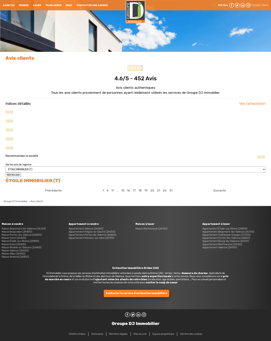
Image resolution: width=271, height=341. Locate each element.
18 (140, 190)
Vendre (24, 5)
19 (146, 190)
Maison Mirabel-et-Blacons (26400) (21, 247)
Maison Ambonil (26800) (15, 256)
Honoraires (97, 334)
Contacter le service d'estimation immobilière (136, 293)
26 (165, 190)
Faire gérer (53, 5)
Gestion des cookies (191, 334)
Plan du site (140, 334)
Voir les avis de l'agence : (19, 164)
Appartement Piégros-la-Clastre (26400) (92, 231)
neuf (69, 5)
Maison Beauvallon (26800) (17, 231)
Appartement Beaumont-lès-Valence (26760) (228, 231)
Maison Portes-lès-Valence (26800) (22, 234)
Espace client (260, 5)
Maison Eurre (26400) (14, 244)
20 (152, 190)
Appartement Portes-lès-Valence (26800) (92, 234)
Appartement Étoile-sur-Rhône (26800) (224, 228)
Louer (37, 5)
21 (158, 190)
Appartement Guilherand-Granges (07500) (226, 234)
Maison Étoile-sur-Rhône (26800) (20, 241)
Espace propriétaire (163, 334)
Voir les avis (13, 174)
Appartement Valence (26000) (86, 228)
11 (112, 190)
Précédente (53, 190)
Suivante (219, 190)
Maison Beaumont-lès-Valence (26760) (24, 228)
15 (122, 190)
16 (128, 190)
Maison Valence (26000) (15, 250)
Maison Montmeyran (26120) (151, 228)
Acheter (9, 5)
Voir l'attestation (252, 104)
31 (170, 190)
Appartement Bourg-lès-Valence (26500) (225, 241)
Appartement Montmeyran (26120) (222, 244)
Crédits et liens (77, 334)
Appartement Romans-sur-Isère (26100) (91, 238)
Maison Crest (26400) (14, 238)
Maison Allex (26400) (13, 253)
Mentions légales (118, 334)
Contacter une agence (92, 5)
